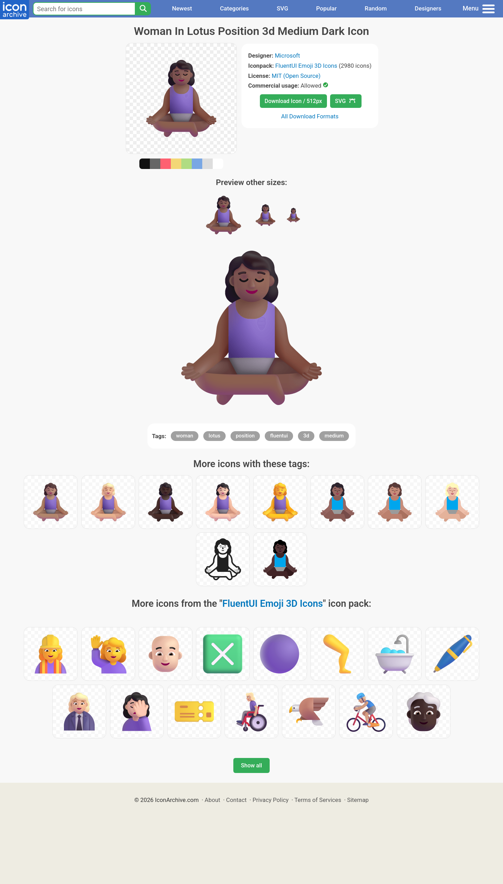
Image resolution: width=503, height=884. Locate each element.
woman (184, 436)
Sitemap (358, 799)
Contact (236, 799)
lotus (214, 436)
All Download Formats (310, 116)
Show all (251, 765)
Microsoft (287, 55)
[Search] (143, 8)
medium (334, 436)
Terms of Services (317, 799)
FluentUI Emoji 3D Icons (306, 65)
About (212, 799)
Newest (182, 8)
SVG (282, 8)
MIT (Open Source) (296, 75)
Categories (234, 8)
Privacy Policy (271, 799)
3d (306, 436)
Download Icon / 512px (293, 101)
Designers (428, 8)
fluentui (279, 436)
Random (376, 8)
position (245, 436)
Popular (326, 8)
